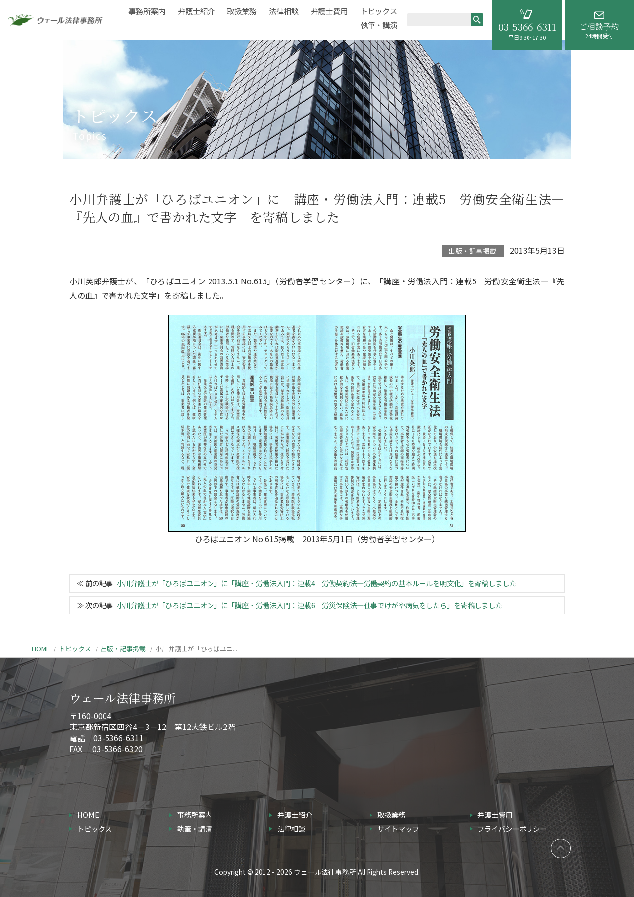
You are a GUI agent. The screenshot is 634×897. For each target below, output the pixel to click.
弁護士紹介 (196, 11)
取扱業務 (242, 11)
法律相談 (284, 11)
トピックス (378, 11)
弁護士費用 (329, 11)
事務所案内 (146, 11)
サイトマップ (398, 828)
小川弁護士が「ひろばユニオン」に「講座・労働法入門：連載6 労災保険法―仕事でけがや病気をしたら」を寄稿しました (309, 605)
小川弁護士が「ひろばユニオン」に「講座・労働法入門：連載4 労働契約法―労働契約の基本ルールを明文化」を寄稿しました (316, 583)
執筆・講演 (378, 25)
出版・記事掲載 (472, 251)
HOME (41, 648)
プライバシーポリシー (512, 828)
